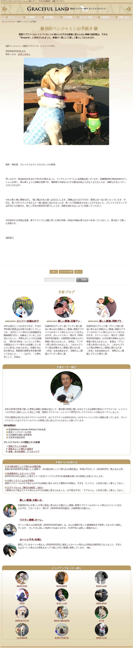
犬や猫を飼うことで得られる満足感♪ (24, 466)
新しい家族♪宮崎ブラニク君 (113, 321)
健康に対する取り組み (22, 633)
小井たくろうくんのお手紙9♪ (20, 480)
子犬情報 (30, 17)
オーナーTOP (66, 272)
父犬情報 (67, 17)
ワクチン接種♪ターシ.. (31, 520)
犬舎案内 (105, 17)
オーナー (12, 22)
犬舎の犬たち (54, 633)
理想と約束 (8, 633)
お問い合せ (123, 17)
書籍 (82, 633)
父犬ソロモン (24, 54)
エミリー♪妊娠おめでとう (30, 321)
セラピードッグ (73, 633)
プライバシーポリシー (102, 633)
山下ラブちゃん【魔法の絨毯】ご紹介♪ (25, 487)
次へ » (78, 272)
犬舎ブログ (66, 292)
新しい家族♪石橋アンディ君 (72, 321)
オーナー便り (86, 17)
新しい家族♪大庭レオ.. (31, 500)
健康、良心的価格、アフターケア (23, 451)
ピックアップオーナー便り (66, 568)
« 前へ (54, 272)
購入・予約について (39, 633)
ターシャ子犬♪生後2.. (31, 539)
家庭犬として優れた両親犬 (20, 449)
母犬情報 (48, 17)
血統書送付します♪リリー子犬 (21, 473)
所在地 (63, 633)
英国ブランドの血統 (17, 446)
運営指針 (89, 633)
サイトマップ (9, 637)
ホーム (11, 17)
